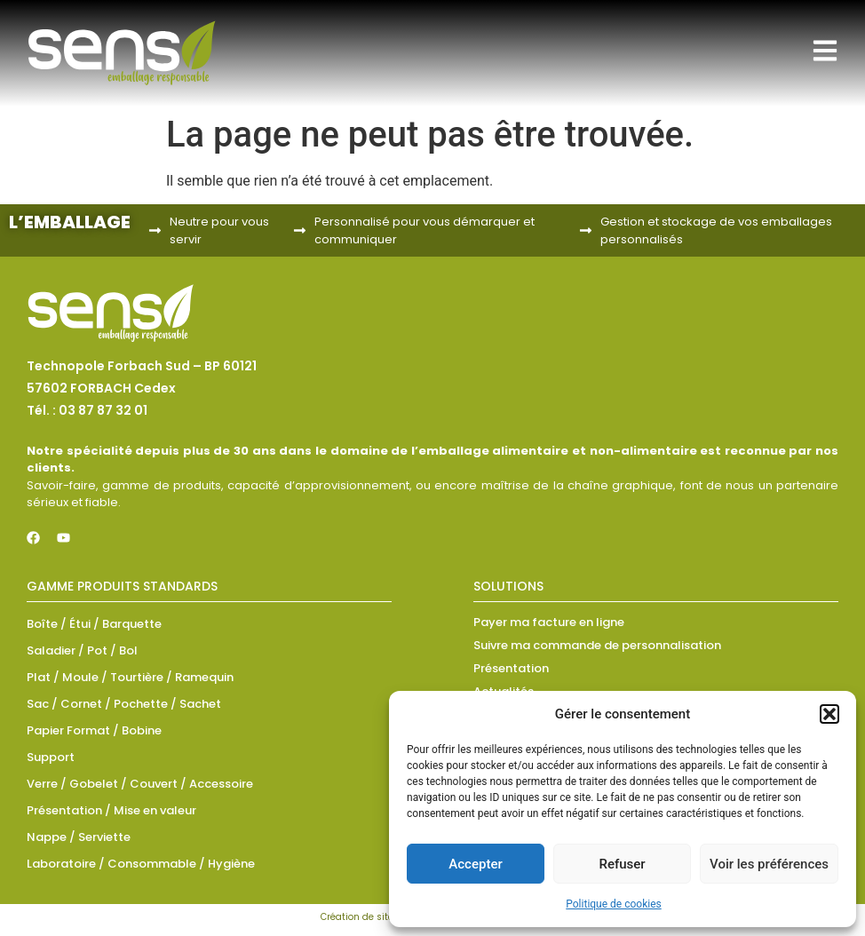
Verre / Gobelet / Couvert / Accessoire (140, 783)
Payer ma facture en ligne (548, 622)
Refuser (622, 864)
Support (51, 757)
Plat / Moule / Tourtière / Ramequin (130, 677)
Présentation (511, 668)
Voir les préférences (769, 864)
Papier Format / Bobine (94, 730)
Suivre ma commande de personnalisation (597, 645)
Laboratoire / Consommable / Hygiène (141, 863)
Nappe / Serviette (79, 837)
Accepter (475, 864)
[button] (829, 714)
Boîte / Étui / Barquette (94, 623)
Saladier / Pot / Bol (82, 650)
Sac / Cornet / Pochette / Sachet (124, 703)
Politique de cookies (613, 904)
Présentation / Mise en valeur (111, 810)
